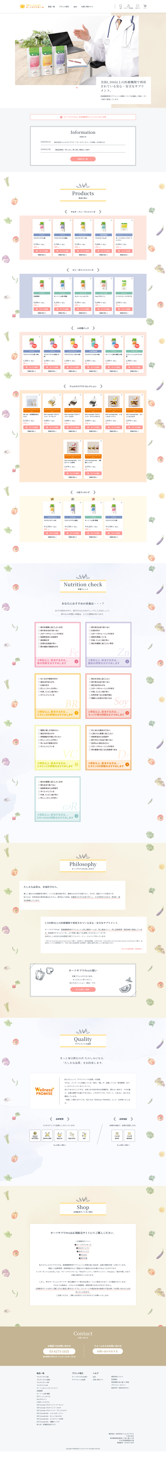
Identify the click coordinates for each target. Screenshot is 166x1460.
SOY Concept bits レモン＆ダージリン (50, 1422)
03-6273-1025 (59, 1360)
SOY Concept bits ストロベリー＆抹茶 (50, 1427)
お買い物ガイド (87, 6)
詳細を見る (41, 256)
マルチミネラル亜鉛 (43, 1388)
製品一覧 (51, 6)
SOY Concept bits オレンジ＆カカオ (49, 1425)
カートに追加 (54, 534)
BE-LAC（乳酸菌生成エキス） (47, 1433)
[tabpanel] (77, 51)
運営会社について (117, 1385)
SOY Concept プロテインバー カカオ (49, 1416)
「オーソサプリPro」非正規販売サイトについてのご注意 (84, 117)
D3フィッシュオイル (43, 1405)
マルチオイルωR (42, 1394)
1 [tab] (76, 88)
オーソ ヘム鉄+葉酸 (43, 1402)
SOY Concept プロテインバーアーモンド (50, 1413)
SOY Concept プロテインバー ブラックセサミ (52, 1419)
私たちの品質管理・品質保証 (130, 957)
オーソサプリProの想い (80, 1385)
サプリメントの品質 (78, 1388)
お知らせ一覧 (82, 159)
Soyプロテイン (42, 1408)
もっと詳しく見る (82, 998)
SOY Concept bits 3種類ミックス (48, 1430)
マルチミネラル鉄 (43, 1385)
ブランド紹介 (64, 6)
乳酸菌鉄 (40, 1399)
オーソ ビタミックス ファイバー (47, 1397)
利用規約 (114, 1388)
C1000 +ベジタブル (43, 1411)
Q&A (75, 6)
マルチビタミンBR (43, 1391)
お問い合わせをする (106, 1359)
